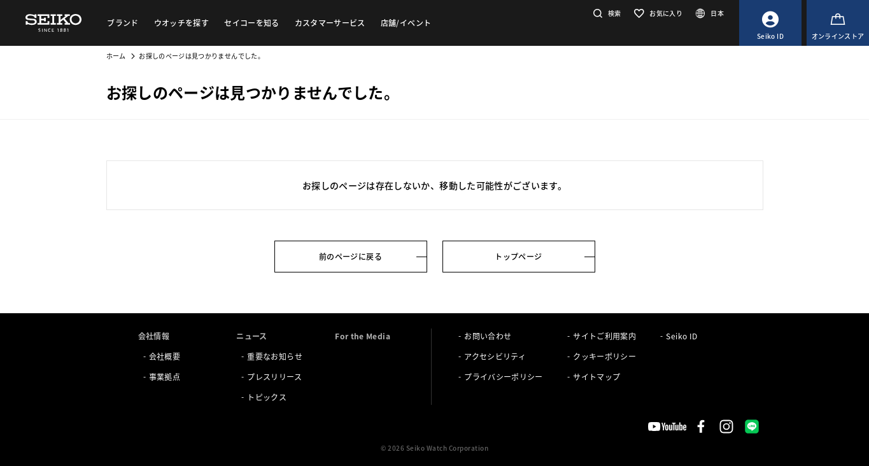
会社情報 (153, 335)
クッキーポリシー (604, 356)
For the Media (362, 335)
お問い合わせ (487, 335)
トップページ (518, 256)
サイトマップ (596, 376)
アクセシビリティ (495, 356)
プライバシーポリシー (503, 376)
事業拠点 (164, 376)
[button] (605, 13)
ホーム (116, 55)
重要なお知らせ (274, 356)
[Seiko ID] (770, 23)
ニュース (251, 335)
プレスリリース (274, 376)
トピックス (266, 397)
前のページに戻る (350, 256)
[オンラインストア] (838, 23)
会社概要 (164, 356)
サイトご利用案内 (604, 335)
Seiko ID (681, 335)
